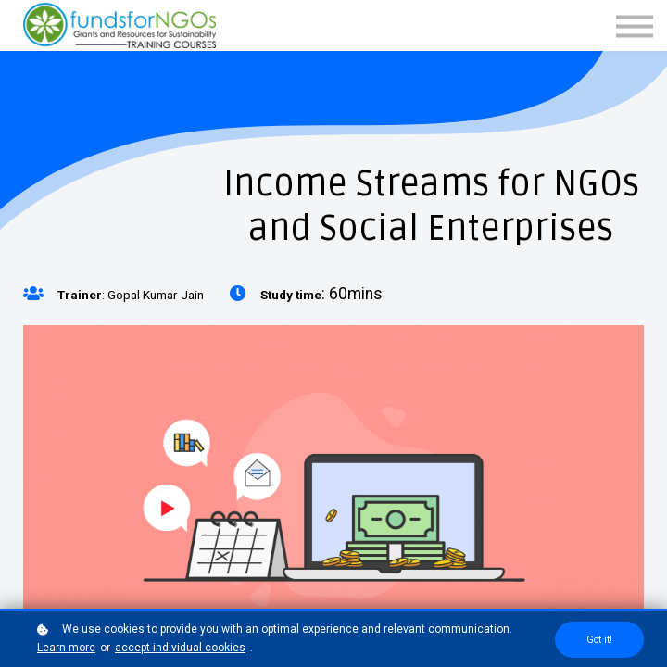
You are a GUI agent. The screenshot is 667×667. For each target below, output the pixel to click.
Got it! (599, 640)
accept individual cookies (180, 647)
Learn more (66, 647)
